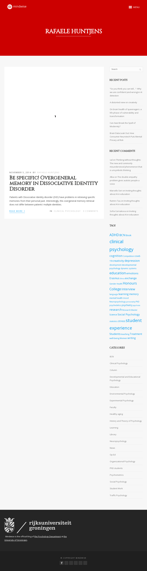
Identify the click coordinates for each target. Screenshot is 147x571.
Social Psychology (118, 481)
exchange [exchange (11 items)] (131, 278)
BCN (112, 356)
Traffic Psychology (118, 495)
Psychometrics (117, 475)
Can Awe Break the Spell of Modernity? (123, 125)
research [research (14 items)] (115, 310)
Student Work (116, 488)
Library (113, 434)
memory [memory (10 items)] (134, 294)
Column (113, 370)
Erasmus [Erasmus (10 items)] (114, 278)
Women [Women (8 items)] (123, 338)
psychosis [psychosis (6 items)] (136, 305)
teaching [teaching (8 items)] (125, 334)
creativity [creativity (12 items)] (118, 260)
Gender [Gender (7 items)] (112, 283)
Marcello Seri (116, 190)
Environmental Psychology (122, 393)
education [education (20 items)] (117, 273)
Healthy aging (116, 414)
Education (114, 387)
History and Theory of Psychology (126, 420)
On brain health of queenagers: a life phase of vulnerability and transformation (126, 113)
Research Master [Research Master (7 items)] (129, 310)
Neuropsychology (118, 441)
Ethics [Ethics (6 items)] (122, 278)
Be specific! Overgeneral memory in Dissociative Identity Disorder (53, 183)
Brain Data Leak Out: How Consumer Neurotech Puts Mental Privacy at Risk (126, 136)
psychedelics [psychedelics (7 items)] (115, 305)
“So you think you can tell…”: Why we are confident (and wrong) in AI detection (126, 92)
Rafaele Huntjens (48, 172)
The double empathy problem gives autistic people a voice (124, 180)
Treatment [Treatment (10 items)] (136, 334)
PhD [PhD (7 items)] (137, 301)
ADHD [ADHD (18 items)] (114, 235)
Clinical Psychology (67, 211)
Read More (17, 211)
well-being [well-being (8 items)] (114, 338)
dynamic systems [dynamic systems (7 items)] (128, 268)
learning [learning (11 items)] (123, 294)
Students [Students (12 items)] (115, 334)
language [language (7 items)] (113, 294)
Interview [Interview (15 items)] (128, 289)
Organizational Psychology (122, 461)
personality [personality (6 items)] (130, 302)
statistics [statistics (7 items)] (113, 321)
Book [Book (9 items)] (128, 235)
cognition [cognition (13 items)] (115, 256)
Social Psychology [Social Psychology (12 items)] (129, 314)
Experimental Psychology (122, 400)
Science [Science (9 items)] (113, 314)
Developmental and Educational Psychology (125, 378)
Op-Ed (113, 454)
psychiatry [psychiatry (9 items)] (127, 305)
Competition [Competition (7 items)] (128, 256)
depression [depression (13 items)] (132, 260)
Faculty (113, 407)
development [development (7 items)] (115, 265)
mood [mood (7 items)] (126, 298)
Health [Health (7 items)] (119, 283)
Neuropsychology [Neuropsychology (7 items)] (117, 301)
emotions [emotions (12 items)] (132, 273)
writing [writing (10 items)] (132, 338)
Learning (114, 427)
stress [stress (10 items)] (121, 321)
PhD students (116, 468)
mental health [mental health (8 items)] (116, 298)
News (112, 448)
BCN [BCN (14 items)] (122, 235)
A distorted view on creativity (123, 102)
